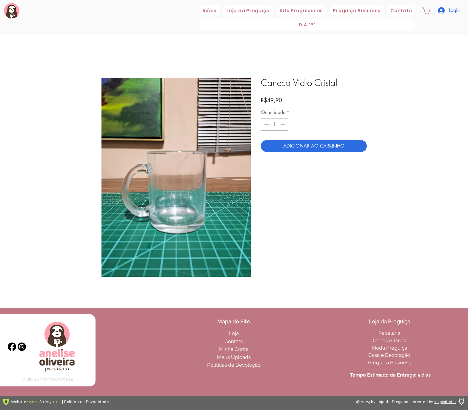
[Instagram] (22, 347)
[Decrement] (266, 124)
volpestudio (445, 402)
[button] (248, 10)
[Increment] (283, 124)
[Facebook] (12, 347)
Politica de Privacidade (86, 402)
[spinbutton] (274, 124)
